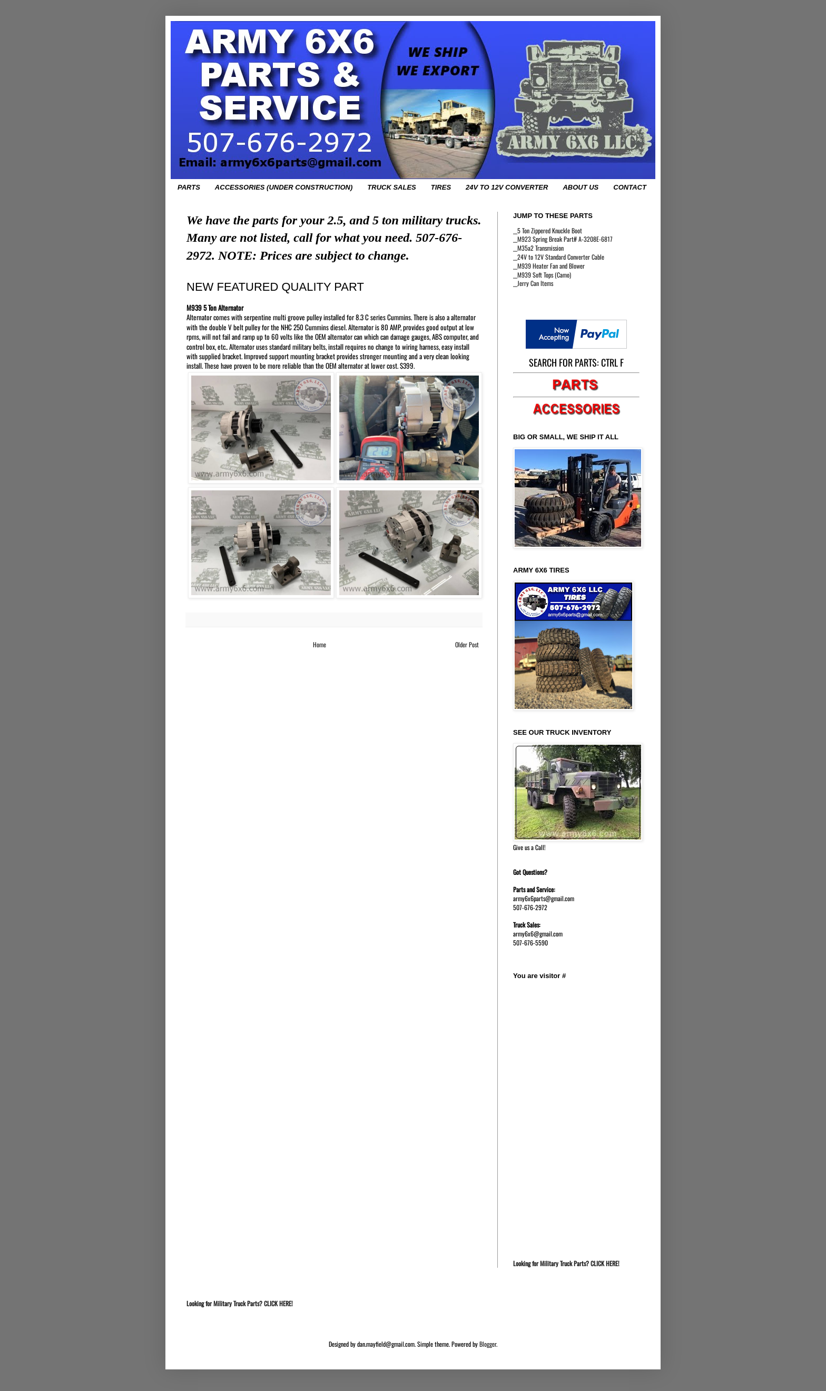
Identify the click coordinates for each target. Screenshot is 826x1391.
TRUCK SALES (391, 187)
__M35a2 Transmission (538, 247)
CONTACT (629, 187)
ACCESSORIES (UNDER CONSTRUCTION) (283, 187)
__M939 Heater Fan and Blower (549, 265)
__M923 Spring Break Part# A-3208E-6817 (563, 238)
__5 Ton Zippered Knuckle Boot (547, 230)
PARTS (189, 187)
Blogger (487, 1343)
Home (319, 644)
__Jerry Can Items (533, 283)
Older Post (467, 644)
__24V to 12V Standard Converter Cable (558, 256)
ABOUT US (580, 187)
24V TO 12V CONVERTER (507, 187)
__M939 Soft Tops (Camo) (542, 274)
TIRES (441, 187)
